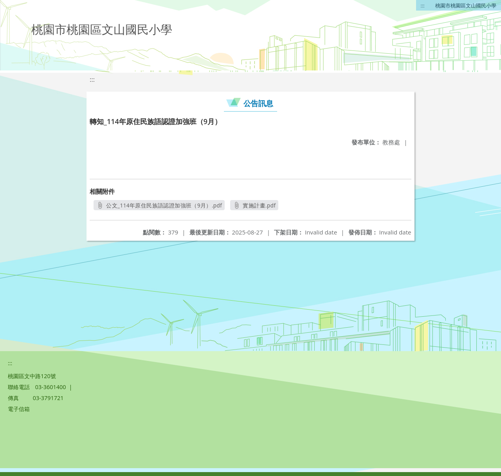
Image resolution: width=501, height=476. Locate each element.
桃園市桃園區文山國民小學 (465, 5)
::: (423, 5)
